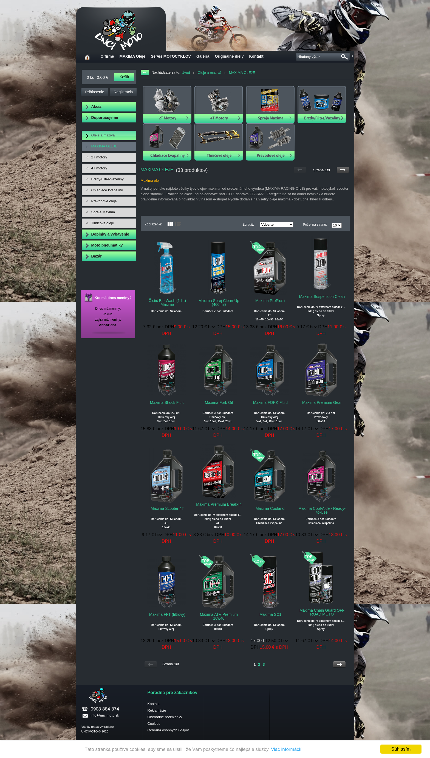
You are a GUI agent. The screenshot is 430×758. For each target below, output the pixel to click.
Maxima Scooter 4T (167, 508)
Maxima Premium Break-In (219, 504)
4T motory (99, 168)
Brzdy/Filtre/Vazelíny (107, 179)
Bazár (96, 256)
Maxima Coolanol (270, 508)
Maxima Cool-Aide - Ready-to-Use (322, 510)
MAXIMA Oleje (132, 56)
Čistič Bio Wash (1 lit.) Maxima (167, 302)
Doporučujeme (104, 117)
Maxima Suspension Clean (322, 296)
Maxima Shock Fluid (167, 402)
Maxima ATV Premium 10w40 (219, 616)
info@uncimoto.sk (105, 715)
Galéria (202, 56)
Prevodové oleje (104, 201)
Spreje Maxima (103, 212)
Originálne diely (229, 56)
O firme (107, 56)
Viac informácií (286, 749)
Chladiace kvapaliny (107, 190)
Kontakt (256, 56)
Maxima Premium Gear (322, 402)
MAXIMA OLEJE (104, 146)
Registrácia (123, 92)
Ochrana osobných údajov (168, 730)
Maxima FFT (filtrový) (167, 614)
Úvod (186, 73)
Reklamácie (157, 710)
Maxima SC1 (270, 614)
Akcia (96, 106)
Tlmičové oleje (102, 223)
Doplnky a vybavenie (110, 234)
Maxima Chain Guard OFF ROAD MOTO (321, 612)
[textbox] (324, 56)
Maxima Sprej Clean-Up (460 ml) (219, 302)
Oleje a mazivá (103, 135)
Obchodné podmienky (165, 717)
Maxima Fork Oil (219, 402)
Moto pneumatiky (107, 245)
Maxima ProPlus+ (270, 300)
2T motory (99, 157)
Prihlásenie (94, 92)
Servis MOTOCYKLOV (171, 56)
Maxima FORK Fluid (270, 402)
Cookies (154, 723)
